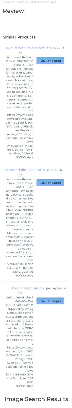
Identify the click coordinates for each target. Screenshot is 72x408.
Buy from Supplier (50, 60)
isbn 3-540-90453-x (27, 288)
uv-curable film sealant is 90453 (32, 48)
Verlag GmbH (56, 288)
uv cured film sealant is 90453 (31, 170)
